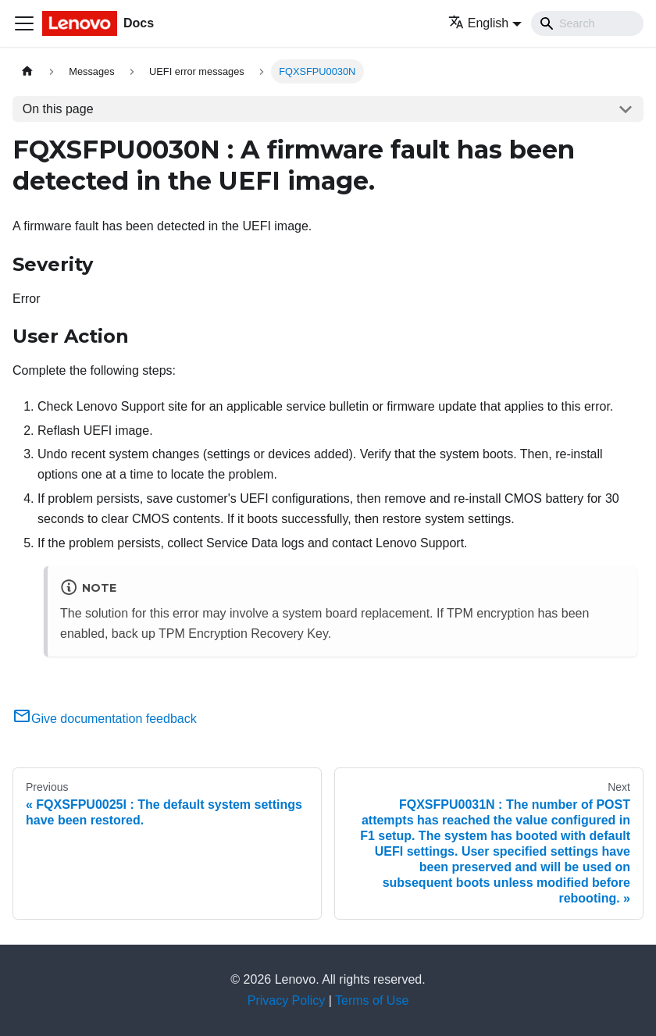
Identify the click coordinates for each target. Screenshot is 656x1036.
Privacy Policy (287, 1000)
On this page (58, 109)
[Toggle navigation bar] (24, 23)
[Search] (587, 23)
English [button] (478, 23)
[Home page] (27, 71)
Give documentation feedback (104, 718)
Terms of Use (371, 1000)
